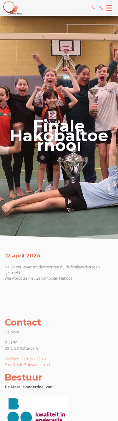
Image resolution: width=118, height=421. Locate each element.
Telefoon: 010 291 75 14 (25, 359)
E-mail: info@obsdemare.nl (27, 364)
